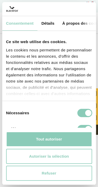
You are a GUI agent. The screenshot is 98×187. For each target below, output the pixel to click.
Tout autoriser (49, 139)
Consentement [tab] (19, 23)
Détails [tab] (47, 23)
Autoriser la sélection (49, 156)
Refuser (49, 173)
